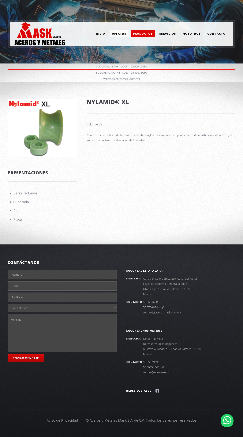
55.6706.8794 (153, 307)
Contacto (216, 34)
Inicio (100, 34)
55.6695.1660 (153, 367)
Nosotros (192, 34)
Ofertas (119, 34)
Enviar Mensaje (26, 358)
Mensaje (62, 333)
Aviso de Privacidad (62, 420)
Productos (143, 34)
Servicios (167, 34)
